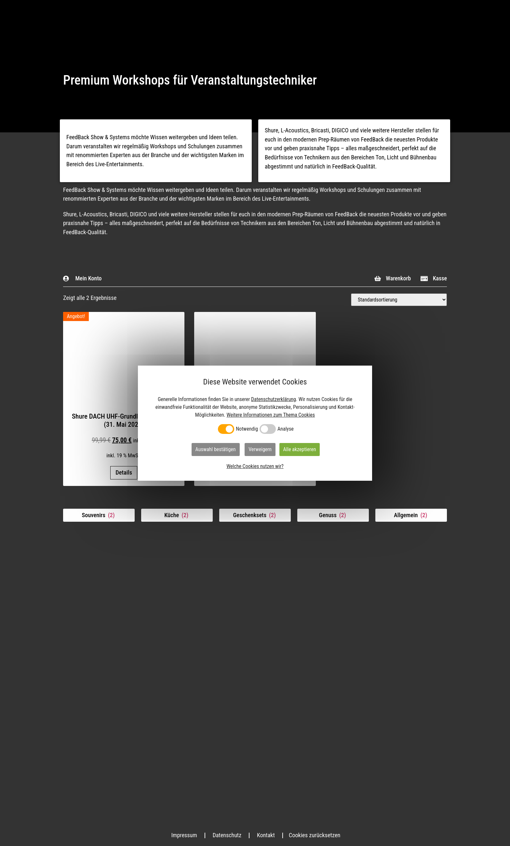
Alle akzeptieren (299, 449)
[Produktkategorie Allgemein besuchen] (411, 515)
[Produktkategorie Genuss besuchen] (333, 515)
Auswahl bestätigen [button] (215, 449)
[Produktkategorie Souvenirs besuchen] (99, 515)
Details (123, 472)
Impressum (183, 835)
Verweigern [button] (260, 449)
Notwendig (247, 429)
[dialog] (255, 423)
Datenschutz (227, 835)
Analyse (285, 429)
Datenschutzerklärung (273, 399)
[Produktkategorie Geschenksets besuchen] (255, 515)
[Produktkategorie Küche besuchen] (177, 515)
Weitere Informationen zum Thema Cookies (270, 415)
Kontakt (266, 835)
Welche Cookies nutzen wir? (255, 466)
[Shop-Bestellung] (399, 299)
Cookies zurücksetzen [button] (315, 835)
